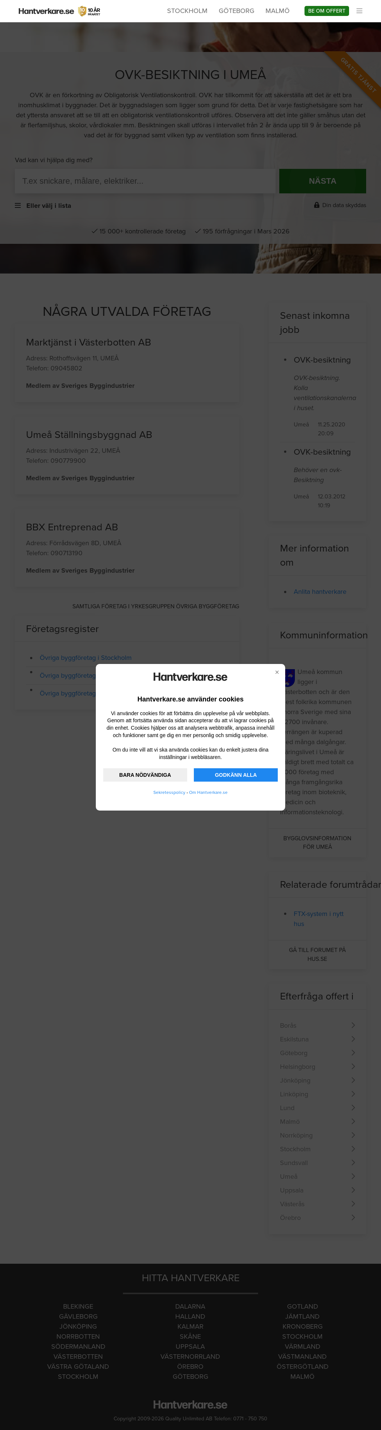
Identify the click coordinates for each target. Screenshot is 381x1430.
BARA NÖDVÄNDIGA (145, 775)
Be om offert (326, 11)
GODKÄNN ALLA (236, 775)
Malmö (278, 11)
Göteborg (236, 11)
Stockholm (187, 11)
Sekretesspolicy (169, 792)
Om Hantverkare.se (208, 792)
